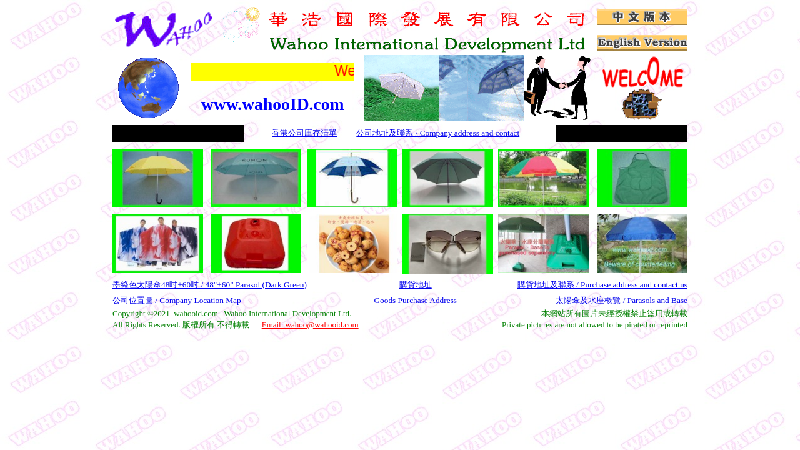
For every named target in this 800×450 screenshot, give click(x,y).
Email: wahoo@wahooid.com (310, 324)
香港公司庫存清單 (304, 133)
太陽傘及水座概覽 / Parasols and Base (622, 300)
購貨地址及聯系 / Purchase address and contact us (603, 284)
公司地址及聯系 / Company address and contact (437, 133)
